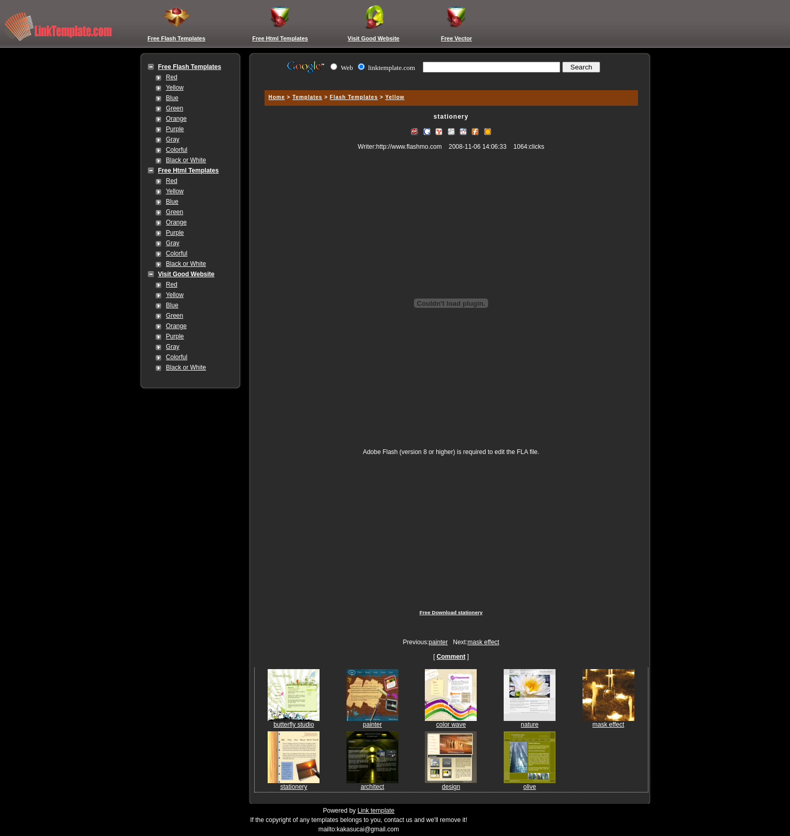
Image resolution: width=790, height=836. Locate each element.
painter (438, 642)
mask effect (483, 642)
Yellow (175, 87)
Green (174, 108)
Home (277, 97)
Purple (175, 129)
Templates (308, 97)
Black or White (186, 160)
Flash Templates (354, 97)
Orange (176, 118)
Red (171, 77)
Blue (172, 98)
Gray (172, 139)
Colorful (176, 149)
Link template (375, 810)
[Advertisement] (450, 79)
